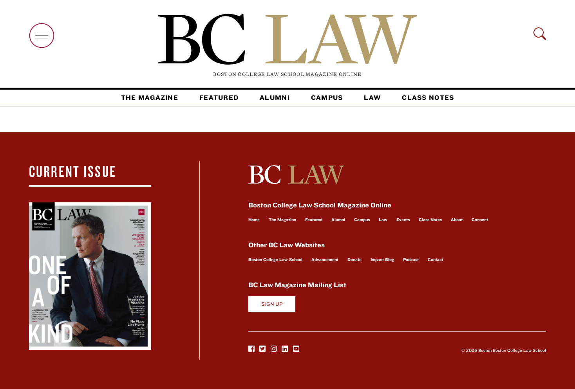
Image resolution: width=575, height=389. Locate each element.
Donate (354, 259)
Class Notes (428, 97)
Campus (327, 97)
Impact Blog (382, 259)
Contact (435, 259)
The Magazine (149, 97)
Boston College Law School (275, 259)
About (457, 219)
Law (372, 97)
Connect (480, 219)
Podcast (411, 259)
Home (254, 219)
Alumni (275, 97)
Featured (219, 97)
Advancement (324, 259)
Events (403, 219)
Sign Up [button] (272, 304)
